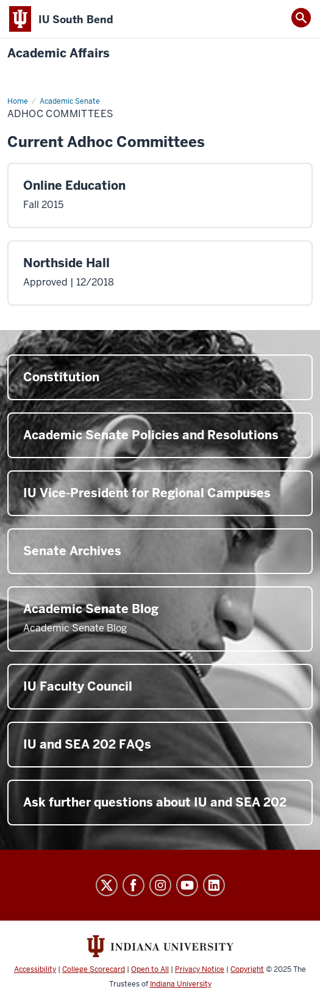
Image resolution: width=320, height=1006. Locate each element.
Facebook (133, 885)
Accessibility (35, 969)
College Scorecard (93, 969)
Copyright (247, 969)
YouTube (187, 885)
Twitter (107, 885)
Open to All (150, 969)
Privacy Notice (199, 969)
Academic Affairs (58, 53)
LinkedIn (214, 885)
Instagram (160, 885)
